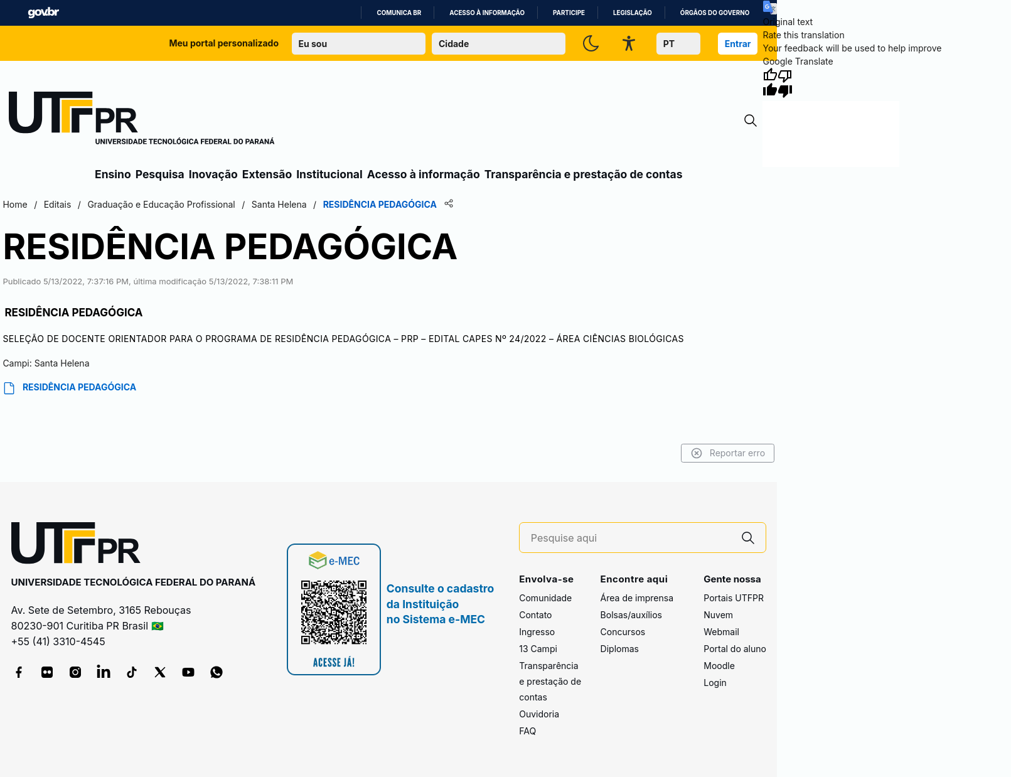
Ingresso (537, 631)
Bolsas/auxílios (631, 614)
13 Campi (538, 648)
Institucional (329, 174)
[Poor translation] (785, 83)
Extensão (267, 174)
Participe (569, 12)
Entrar (738, 43)
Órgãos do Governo (714, 12)
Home (15, 204)
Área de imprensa (637, 597)
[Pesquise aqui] (630, 538)
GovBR (43, 13)
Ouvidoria (539, 714)
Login (715, 682)
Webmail (721, 631)
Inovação (213, 174)
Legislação (632, 12)
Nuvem (718, 614)
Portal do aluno (734, 648)
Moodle (719, 665)
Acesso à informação (487, 12)
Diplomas (620, 648)
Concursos (623, 631)
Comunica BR (399, 12)
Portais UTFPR (733, 597)
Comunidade (545, 597)
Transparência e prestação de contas (583, 174)
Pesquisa (160, 174)
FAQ (527, 731)
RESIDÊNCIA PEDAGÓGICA (69, 388)
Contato (535, 614)
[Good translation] (770, 83)
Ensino (113, 174)
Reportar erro (728, 453)
